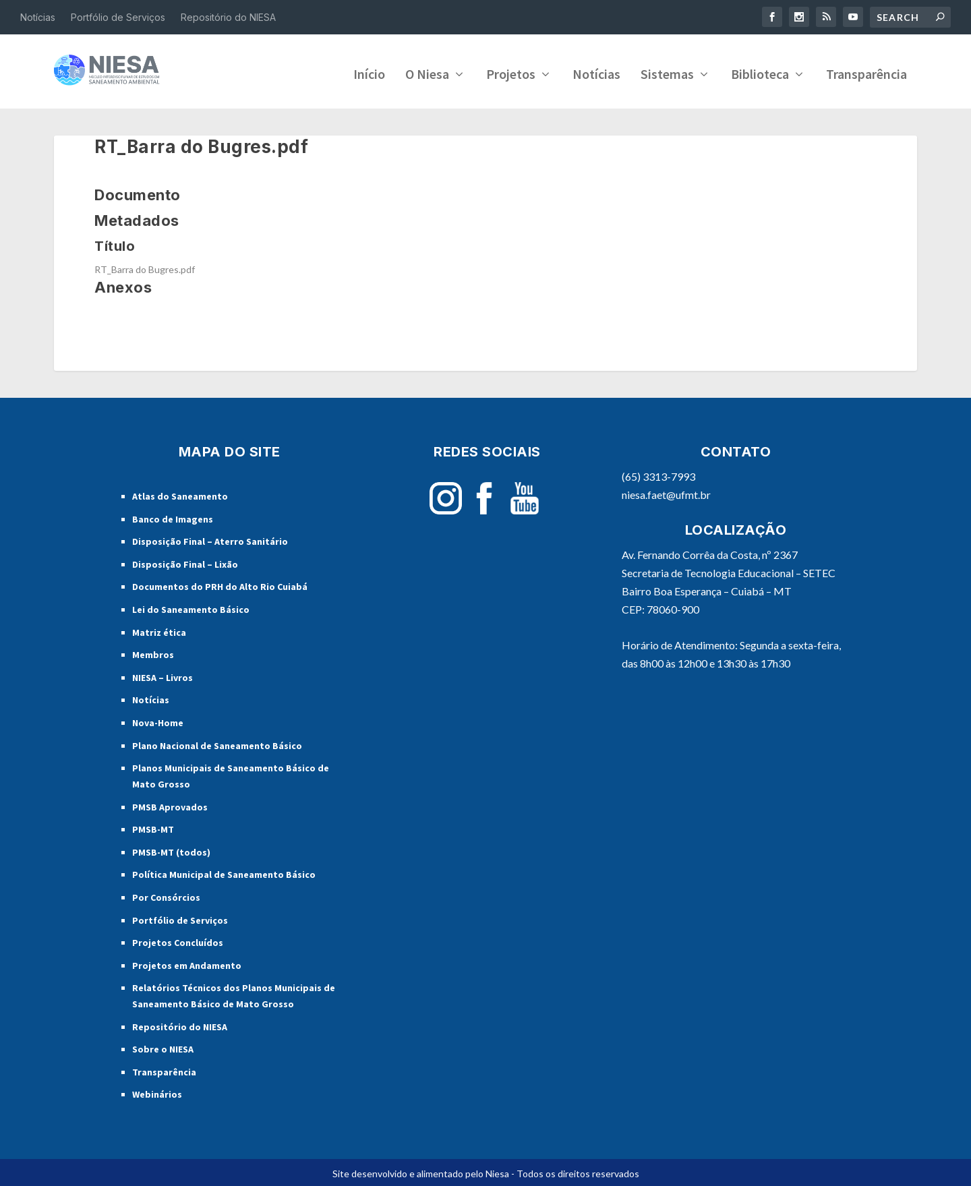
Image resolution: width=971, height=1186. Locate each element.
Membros (153, 652)
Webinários (157, 1092)
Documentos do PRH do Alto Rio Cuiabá (219, 585)
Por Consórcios (166, 895)
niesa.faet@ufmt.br (666, 491)
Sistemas (667, 73)
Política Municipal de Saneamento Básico (224, 872)
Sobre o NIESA (163, 1046)
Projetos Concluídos (177, 940)
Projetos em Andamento (186, 963)
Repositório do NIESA (228, 17)
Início (369, 73)
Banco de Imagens (172, 516)
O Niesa (427, 73)
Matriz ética (159, 630)
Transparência (866, 73)
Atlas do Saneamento (180, 493)
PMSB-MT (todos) (171, 849)
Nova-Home (157, 720)
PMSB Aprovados (170, 804)
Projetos (510, 73)
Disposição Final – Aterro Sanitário (210, 539)
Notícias (37, 17)
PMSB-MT (153, 827)
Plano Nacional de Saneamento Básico (217, 743)
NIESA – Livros (162, 675)
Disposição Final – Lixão (185, 562)
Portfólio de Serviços (118, 17)
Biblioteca (760, 73)
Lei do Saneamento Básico (190, 607)
